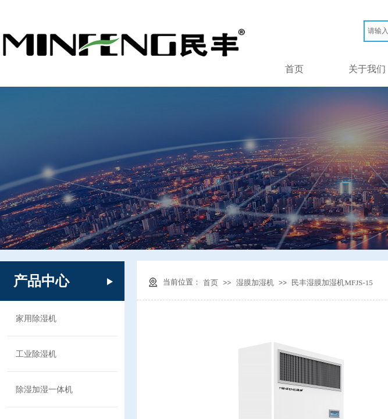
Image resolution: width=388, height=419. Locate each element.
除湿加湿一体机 (44, 389)
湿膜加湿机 (255, 282)
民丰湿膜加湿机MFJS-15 (331, 282)
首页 (294, 69)
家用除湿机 (36, 318)
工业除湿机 (36, 353)
